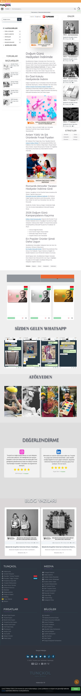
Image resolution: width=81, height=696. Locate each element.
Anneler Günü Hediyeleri (15, 73)
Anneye (75, 139)
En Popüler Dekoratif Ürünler (34, 249)
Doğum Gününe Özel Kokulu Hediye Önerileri (38, 86)
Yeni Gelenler (57, 276)
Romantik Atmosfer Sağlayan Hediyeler (37, 196)
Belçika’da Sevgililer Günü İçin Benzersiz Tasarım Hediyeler (71, 81)
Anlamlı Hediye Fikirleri (32, 143)
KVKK (3, 690)
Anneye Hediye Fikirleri (15, 81)
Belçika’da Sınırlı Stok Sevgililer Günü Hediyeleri (71, 124)
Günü (39, 266)
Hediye (75, 137)
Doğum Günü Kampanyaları (33, 219)
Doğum (34, 266)
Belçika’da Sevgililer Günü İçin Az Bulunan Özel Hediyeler (71, 59)
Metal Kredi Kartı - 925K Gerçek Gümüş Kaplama (39, 309)
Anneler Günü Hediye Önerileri (15, 90)
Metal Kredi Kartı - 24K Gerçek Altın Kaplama (63, 309)
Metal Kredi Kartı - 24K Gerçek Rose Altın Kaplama (17, 309)
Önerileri (66, 139)
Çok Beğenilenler (23, 280)
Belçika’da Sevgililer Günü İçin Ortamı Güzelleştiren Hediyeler (71, 37)
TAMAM (76, 689)
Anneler (66, 134)
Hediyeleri (46, 266)
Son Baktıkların (23, 276)
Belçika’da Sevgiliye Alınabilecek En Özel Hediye (71, 102)
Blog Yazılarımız (34, 12)
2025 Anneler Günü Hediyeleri (15, 99)
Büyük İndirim (57, 280)
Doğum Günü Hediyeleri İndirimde (44, 12)
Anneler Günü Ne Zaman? (15, 64)
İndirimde (53, 266)
